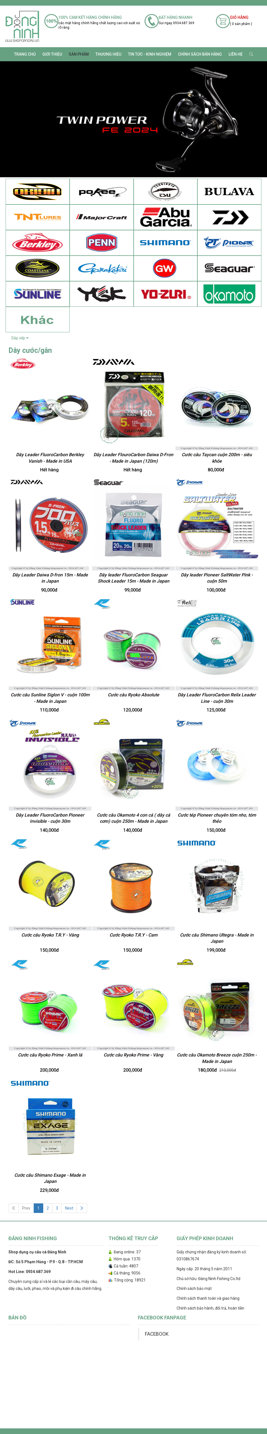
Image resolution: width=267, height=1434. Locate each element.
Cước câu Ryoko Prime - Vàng (133, 1055)
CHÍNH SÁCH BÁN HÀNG (200, 54)
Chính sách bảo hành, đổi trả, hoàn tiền (210, 1308)
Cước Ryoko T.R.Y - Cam (133, 935)
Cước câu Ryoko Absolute (133, 694)
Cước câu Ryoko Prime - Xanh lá (50, 1055)
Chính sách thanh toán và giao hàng (208, 1298)
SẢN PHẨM (79, 54)
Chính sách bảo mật (194, 1288)
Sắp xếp (20, 338)
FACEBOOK (156, 1334)
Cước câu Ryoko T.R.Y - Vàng (50, 935)
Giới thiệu (52, 54)
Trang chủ (25, 54)
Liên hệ (236, 54)
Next (69, 1208)
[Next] (82, 1208)
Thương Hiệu (108, 54)
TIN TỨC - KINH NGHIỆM (149, 54)
